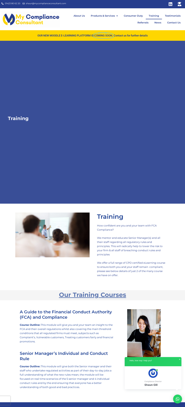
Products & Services (104, 16)
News (157, 22)
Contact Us (174, 22)
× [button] (179, 359)
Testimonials (173, 15)
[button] (153, 377)
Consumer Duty (133, 15)
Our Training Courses (92, 294)
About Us (79, 15)
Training (154, 15)
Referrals (142, 22)
